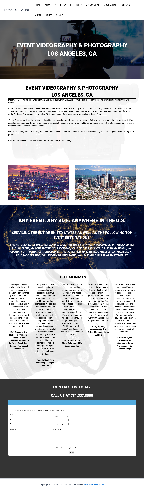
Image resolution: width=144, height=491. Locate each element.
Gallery (37, 15)
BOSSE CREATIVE (17, 10)
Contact (48, 15)
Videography (58, 5)
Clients (134, 5)
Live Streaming (90, 5)
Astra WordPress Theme (94, 485)
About (46, 5)
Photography (73, 5)
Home (37, 5)
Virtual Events (107, 5)
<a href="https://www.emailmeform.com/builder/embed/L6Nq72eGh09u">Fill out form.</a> (72, 435)
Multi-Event (122, 5)
